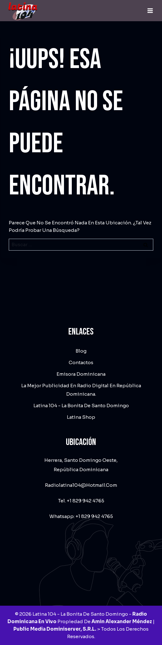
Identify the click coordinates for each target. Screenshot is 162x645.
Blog (81, 351)
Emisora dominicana (81, 374)
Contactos (81, 362)
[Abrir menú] (150, 10)
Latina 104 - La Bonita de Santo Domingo (81, 405)
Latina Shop (81, 417)
